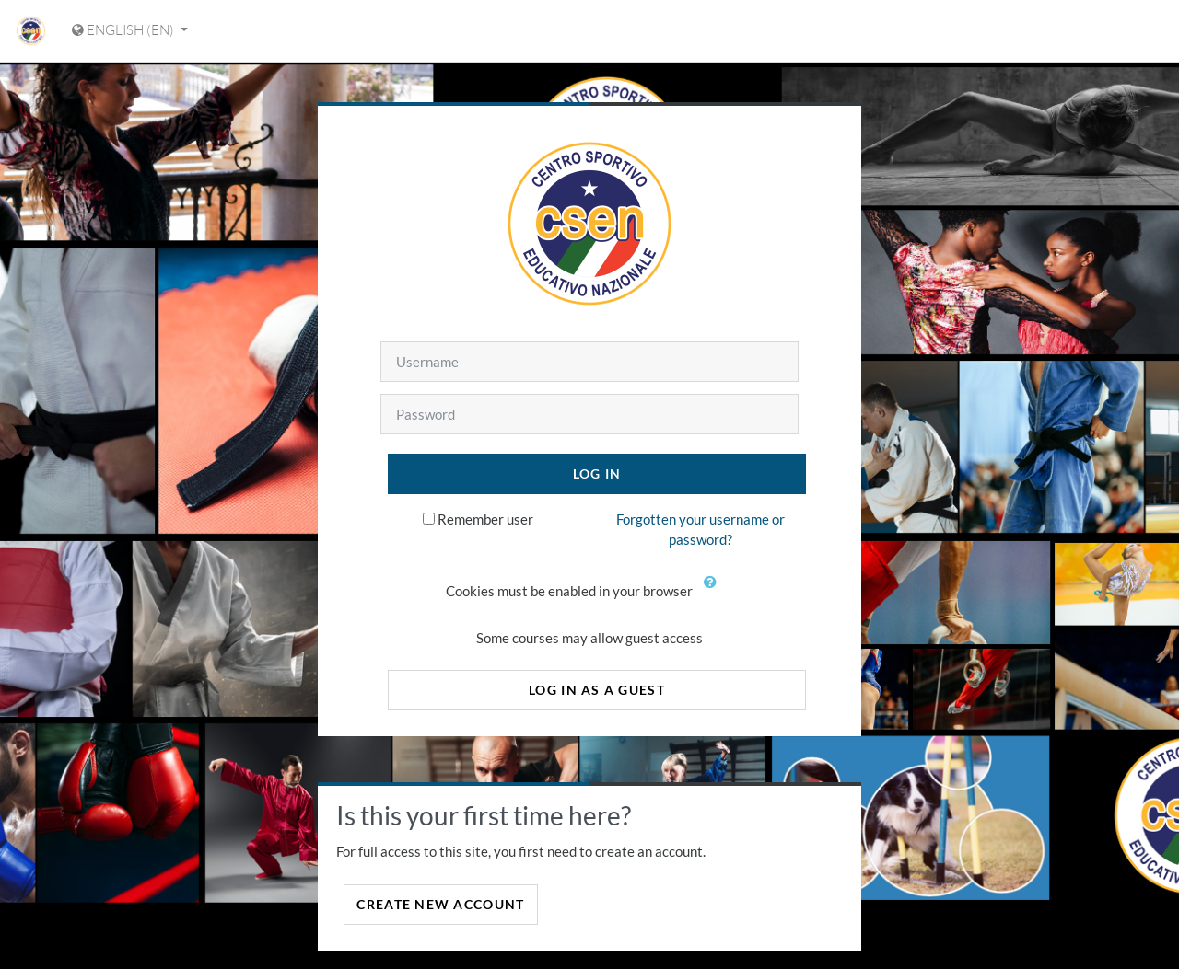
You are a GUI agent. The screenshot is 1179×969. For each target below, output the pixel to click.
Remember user (485, 519)
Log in (597, 473)
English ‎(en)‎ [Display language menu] (124, 30)
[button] (714, 592)
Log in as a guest (597, 690)
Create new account (440, 904)
